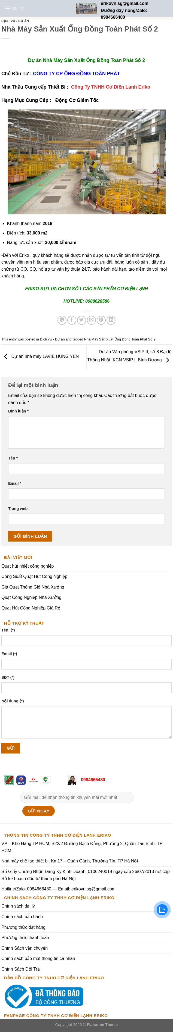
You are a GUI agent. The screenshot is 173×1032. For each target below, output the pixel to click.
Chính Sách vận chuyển (24, 948)
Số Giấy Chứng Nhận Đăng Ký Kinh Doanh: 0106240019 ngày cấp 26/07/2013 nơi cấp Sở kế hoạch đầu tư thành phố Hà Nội (85, 875)
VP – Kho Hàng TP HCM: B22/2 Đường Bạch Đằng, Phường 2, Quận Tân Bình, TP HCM (81, 847)
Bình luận (18, 411)
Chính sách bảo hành (22, 916)
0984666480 (92, 779)
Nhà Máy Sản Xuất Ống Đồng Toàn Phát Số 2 (120, 339)
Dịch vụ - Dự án (15, 21)
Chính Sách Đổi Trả (20, 969)
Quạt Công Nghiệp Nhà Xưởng (31, 597)
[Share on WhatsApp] (61, 320)
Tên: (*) (8, 630)
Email (14, 483)
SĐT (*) (7, 677)
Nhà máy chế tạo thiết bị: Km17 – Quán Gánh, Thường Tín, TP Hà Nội (69, 861)
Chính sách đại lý (18, 906)
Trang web (18, 508)
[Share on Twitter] (81, 320)
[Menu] (13, 8)
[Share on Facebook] (71, 320)
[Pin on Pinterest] (101, 320)
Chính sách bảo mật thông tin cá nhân (38, 958)
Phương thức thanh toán (25, 937)
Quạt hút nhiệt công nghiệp (27, 566)
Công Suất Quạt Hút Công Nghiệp (34, 576)
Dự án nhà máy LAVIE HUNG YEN (40, 356)
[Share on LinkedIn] (111, 320)
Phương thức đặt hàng (23, 927)
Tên (13, 458)
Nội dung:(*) (12, 701)
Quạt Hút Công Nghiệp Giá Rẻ (30, 608)
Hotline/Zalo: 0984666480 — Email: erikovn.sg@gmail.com (58, 889)
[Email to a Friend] (91, 320)
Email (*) (9, 654)
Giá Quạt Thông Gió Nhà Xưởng (32, 587)
